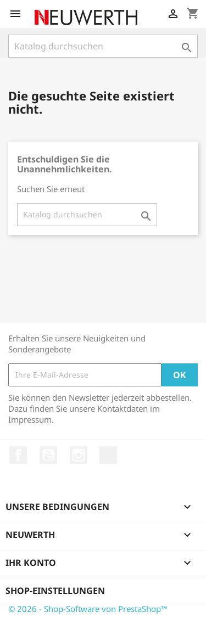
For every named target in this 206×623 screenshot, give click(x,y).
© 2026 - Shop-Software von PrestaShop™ (88, 608)
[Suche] (103, 46)
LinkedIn (108, 455)
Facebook (18, 455)
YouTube (48, 455)
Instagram (78, 455)
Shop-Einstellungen (55, 591)
